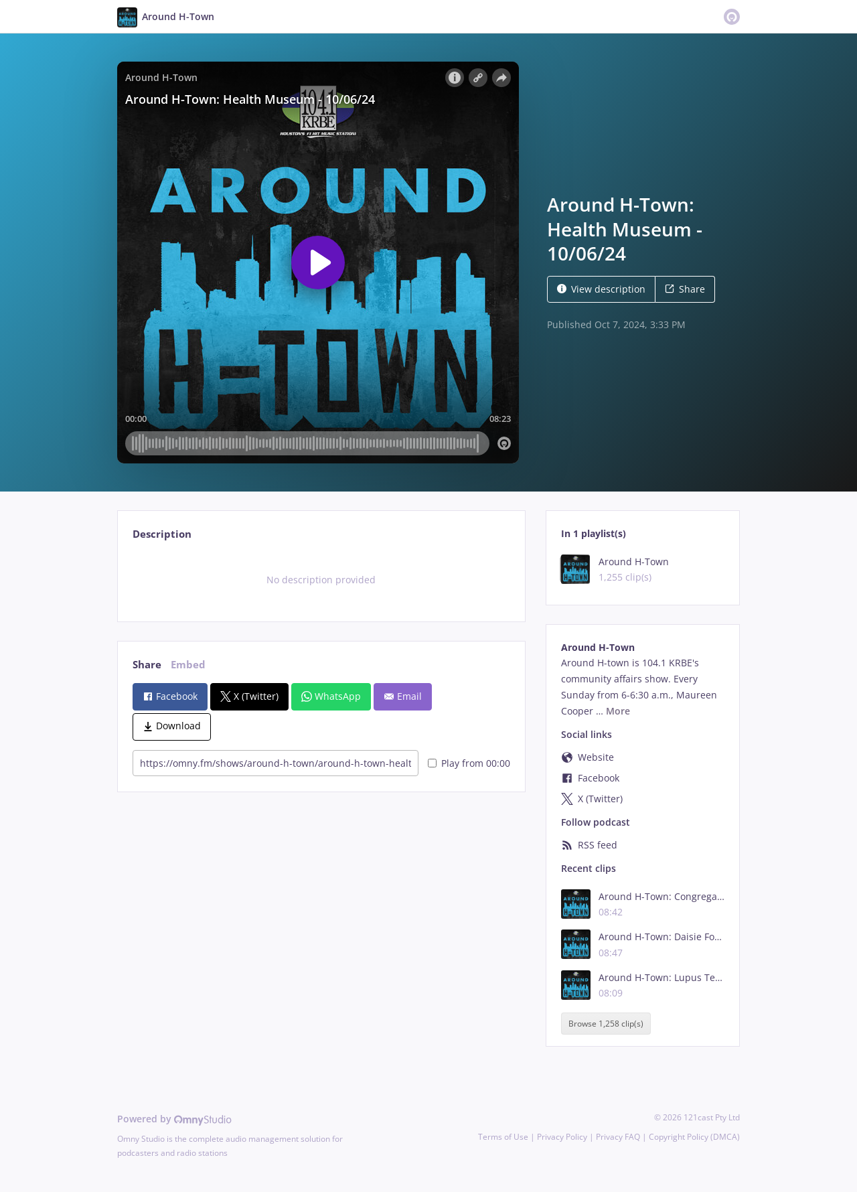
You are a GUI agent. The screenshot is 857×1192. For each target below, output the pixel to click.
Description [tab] (162, 534)
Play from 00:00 (469, 763)
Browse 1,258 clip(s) (605, 1023)
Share (685, 289)
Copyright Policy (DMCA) (694, 1136)
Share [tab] (147, 665)
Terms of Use (503, 1136)
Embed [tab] (188, 665)
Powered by (174, 1118)
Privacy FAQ (618, 1136)
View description (601, 289)
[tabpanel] (321, 580)
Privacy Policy (562, 1136)
